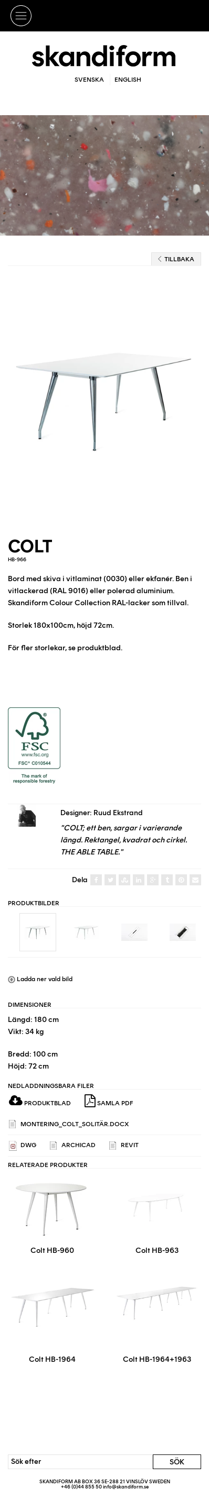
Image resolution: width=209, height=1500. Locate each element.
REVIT (124, 1146)
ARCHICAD (73, 1146)
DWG (22, 1146)
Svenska (89, 79)
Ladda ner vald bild (40, 979)
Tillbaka (176, 259)
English (127, 79)
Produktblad (40, 1103)
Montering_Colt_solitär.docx (69, 1124)
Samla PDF (109, 1101)
